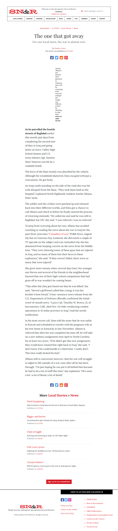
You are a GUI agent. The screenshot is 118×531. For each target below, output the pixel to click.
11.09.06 (40, 469)
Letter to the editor (69, 509)
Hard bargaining (35, 401)
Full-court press (35, 447)
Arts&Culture (50, 19)
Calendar (39, 19)
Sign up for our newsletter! (59, 482)
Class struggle (34, 431)
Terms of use (92, 526)
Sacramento (44, 28)
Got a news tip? (67, 513)
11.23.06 (55, 28)
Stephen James (60, 48)
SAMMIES (91, 507)
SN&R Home (92, 499)
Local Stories (18, 19)
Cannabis (84, 19)
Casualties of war (58, 234)
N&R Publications (94, 511)
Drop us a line (67, 505)
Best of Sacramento (95, 503)
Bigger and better (36, 416)
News (76, 28)
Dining (69, 19)
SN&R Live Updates (58, 14)
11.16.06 (39, 438)
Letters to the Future (96, 519)
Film (76, 19)
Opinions (29, 19)
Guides (93, 19)
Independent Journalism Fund (100, 515)
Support (102, 19)
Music (61, 19)
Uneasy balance (35, 462)
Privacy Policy (93, 523)
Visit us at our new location (87, 492)
